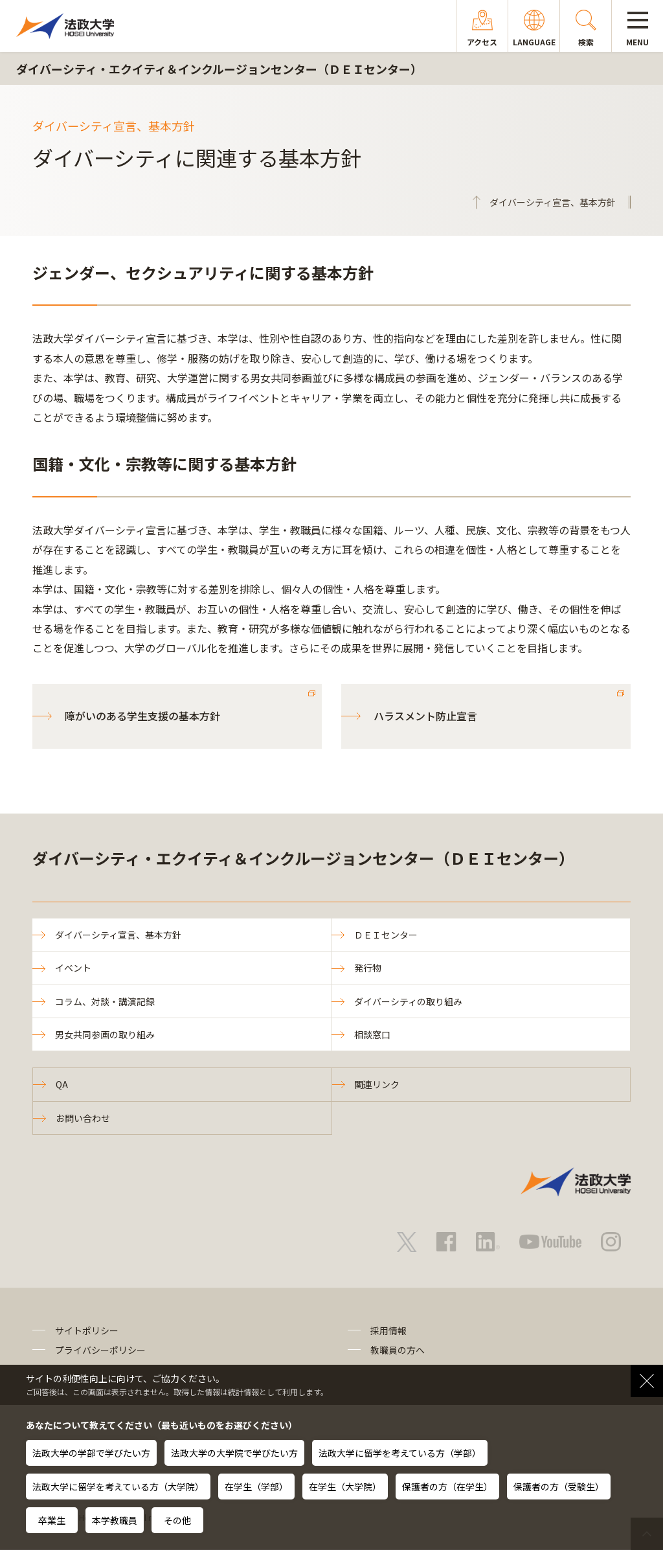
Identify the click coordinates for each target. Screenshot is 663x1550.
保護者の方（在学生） (447, 1486)
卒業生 (51, 1520)
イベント (73, 967)
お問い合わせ (83, 1117)
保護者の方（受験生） (558, 1486)
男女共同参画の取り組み (105, 1034)
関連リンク (377, 1084)
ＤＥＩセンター (386, 934)
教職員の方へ (397, 1350)
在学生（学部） (256, 1486)
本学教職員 (114, 1520)
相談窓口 (372, 1034)
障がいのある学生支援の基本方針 (142, 716)
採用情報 (388, 1330)
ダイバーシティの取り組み (408, 1001)
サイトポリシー (86, 1330)
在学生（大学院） (345, 1486)
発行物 (367, 967)
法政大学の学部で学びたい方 (91, 1452)
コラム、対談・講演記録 (105, 1001)
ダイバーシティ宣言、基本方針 (118, 934)
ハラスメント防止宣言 (425, 716)
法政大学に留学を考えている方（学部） (400, 1452)
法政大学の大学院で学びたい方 (234, 1452)
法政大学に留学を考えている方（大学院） (118, 1486)
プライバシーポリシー (100, 1350)
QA (62, 1084)
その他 (177, 1520)
